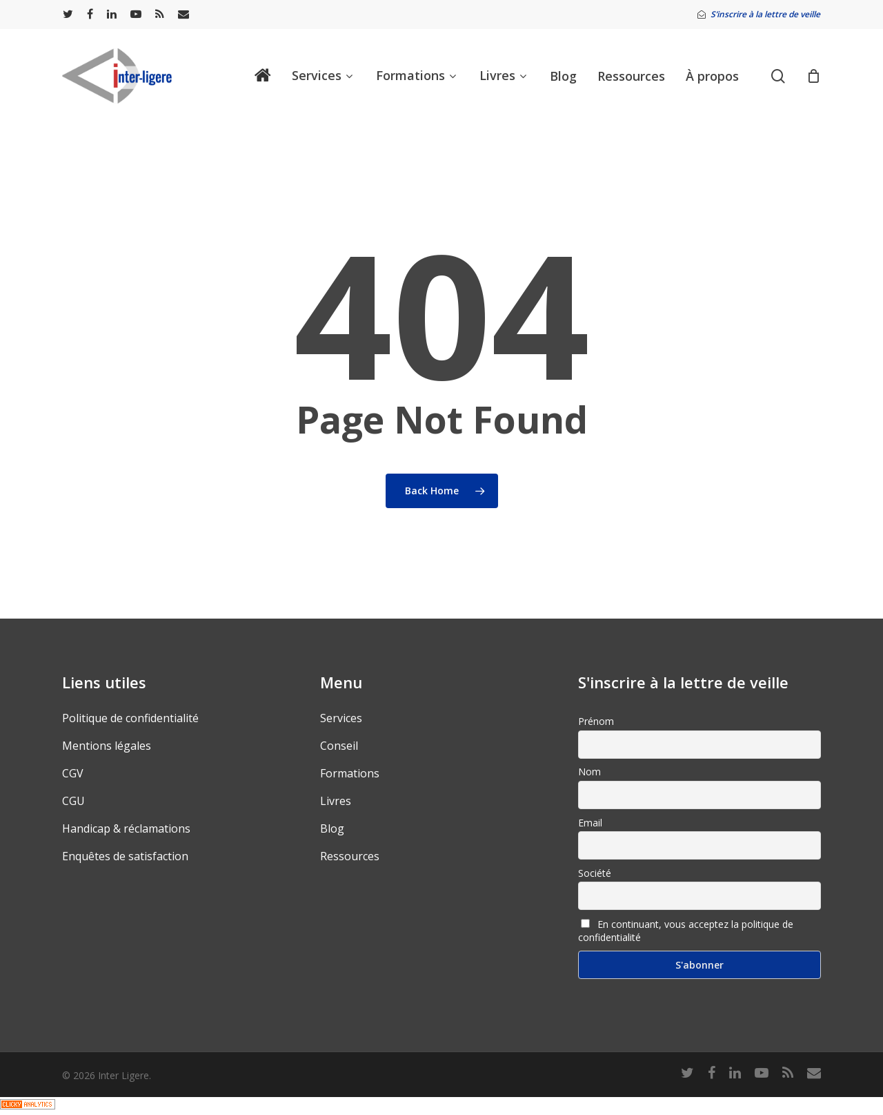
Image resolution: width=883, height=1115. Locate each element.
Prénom (596, 721)
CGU (73, 800)
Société (594, 873)
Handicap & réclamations (126, 828)
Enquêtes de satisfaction (125, 856)
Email (590, 822)
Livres (335, 800)
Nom (589, 771)
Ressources (349, 856)
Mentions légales (106, 745)
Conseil (339, 745)
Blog (332, 828)
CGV (72, 773)
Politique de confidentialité (130, 718)
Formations (349, 773)
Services (341, 718)
